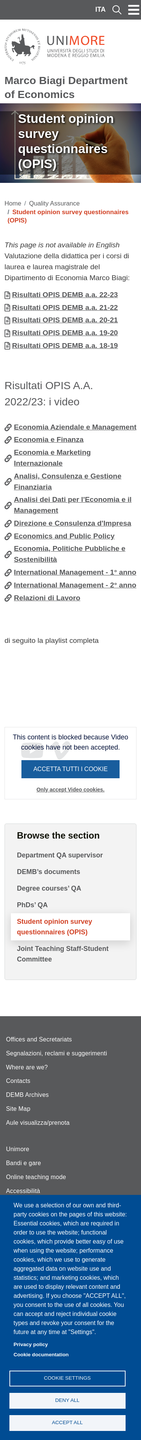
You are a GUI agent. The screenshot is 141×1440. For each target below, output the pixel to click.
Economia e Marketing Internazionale (52, 457)
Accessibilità (23, 1191)
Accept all (67, 1422)
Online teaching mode (36, 1177)
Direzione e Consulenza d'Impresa (72, 523)
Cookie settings (67, 1378)
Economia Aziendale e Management (75, 427)
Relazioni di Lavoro (47, 598)
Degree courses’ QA (49, 888)
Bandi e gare (23, 1163)
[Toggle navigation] (134, 10)
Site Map (18, 1109)
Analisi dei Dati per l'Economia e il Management (73, 504)
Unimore (17, 1149)
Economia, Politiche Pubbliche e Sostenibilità (70, 553)
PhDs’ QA (32, 905)
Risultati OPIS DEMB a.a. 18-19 (65, 346)
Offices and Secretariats (39, 1039)
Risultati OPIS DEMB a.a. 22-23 (65, 295)
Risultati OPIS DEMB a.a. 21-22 (65, 307)
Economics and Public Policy (64, 536)
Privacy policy (31, 1344)
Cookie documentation (41, 1354)
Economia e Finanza (48, 439)
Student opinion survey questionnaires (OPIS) (54, 927)
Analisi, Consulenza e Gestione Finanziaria (67, 481)
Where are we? (27, 1067)
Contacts (18, 1081)
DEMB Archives (27, 1095)
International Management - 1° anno (75, 572)
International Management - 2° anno (75, 585)
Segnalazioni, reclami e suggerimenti (56, 1053)
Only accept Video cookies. (70, 790)
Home (13, 203)
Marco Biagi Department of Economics (66, 87)
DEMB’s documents (48, 872)
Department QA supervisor (60, 855)
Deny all (67, 1400)
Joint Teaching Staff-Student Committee (63, 954)
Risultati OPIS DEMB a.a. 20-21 (65, 320)
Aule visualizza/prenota (38, 1122)
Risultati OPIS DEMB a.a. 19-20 (65, 333)
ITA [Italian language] (100, 9)
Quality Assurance (54, 203)
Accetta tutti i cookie (70, 769)
